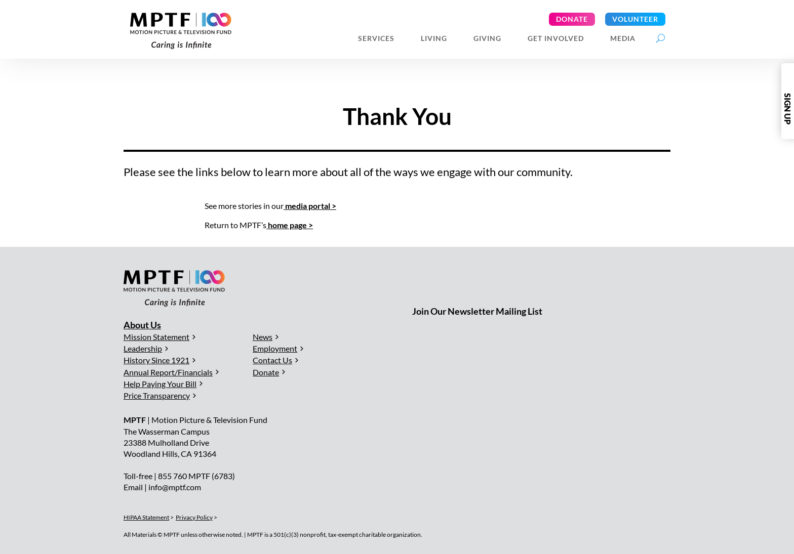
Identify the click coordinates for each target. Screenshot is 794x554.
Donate (572, 19)
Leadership (143, 348)
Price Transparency (157, 395)
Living (434, 38)
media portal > (310, 205)
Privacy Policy (194, 517)
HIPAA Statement (146, 517)
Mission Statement (156, 337)
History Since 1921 (156, 360)
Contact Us (272, 360)
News (262, 337)
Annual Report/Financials (168, 372)
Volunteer (635, 19)
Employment (275, 348)
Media (623, 38)
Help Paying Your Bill (160, 384)
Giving (487, 38)
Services (376, 38)
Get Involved (556, 38)
